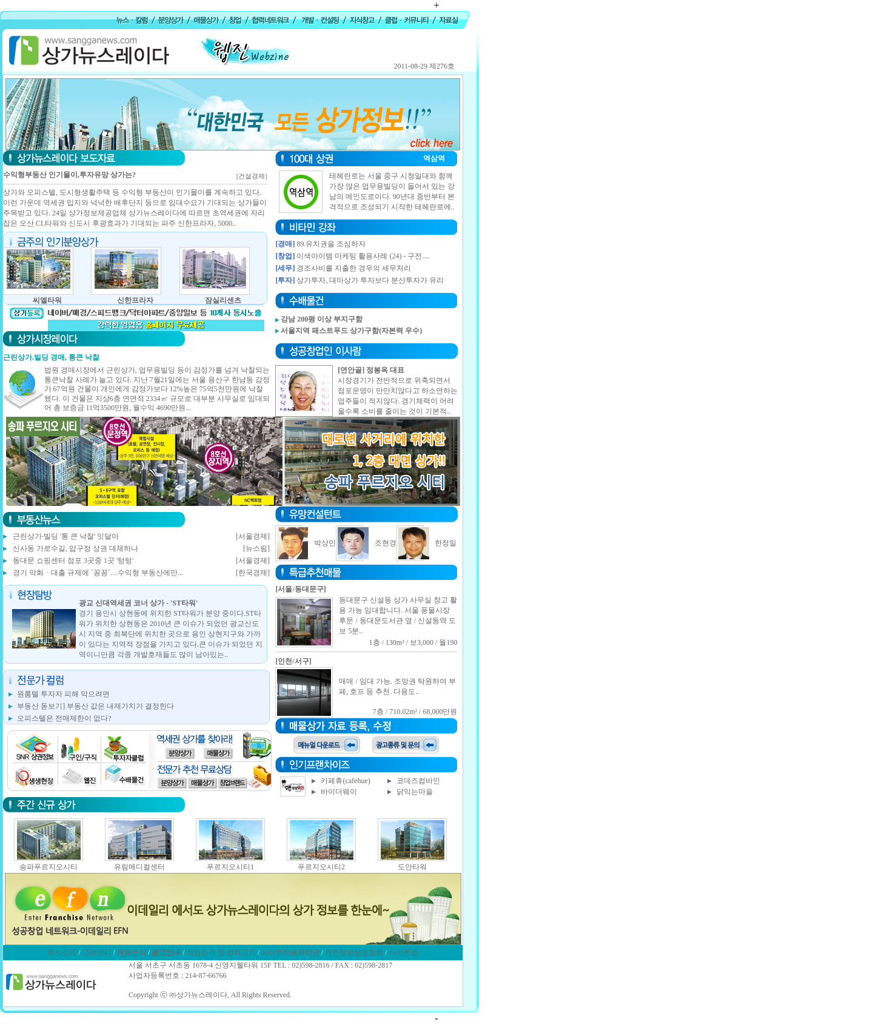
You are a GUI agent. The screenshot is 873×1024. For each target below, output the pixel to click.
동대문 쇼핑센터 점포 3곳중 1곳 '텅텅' (73, 560)
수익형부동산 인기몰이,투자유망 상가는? (69, 174)
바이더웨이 (339, 791)
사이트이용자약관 (290, 952)
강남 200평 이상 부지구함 (322, 319)
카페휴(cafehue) (345, 780)
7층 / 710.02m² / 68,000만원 (415, 711)
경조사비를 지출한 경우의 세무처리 (353, 268)
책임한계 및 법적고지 (221, 952)
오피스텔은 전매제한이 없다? (64, 718)
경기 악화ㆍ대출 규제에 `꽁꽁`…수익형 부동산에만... (98, 572)
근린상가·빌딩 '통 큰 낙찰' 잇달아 (66, 536)
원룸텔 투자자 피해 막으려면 (63, 694)
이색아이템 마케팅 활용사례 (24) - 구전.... (362, 256)
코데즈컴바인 (418, 780)
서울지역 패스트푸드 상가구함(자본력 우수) (351, 330)
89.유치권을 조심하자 (331, 244)
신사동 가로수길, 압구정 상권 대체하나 (75, 548)
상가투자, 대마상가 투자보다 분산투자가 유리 (370, 280)
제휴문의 (131, 952)
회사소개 (61, 952)
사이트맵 (403, 952)
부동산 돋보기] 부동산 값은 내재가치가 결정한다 (95, 706)
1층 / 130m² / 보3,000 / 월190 (413, 642)
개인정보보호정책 (354, 952)
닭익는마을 (414, 791)
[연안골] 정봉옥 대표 (371, 370)
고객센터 (97, 952)
